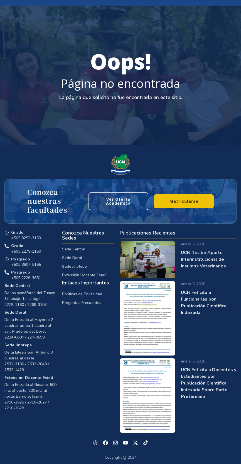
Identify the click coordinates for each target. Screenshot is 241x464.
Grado (17, 232)
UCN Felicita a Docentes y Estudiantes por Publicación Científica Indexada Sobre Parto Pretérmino (208, 383)
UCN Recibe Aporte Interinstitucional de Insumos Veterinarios (203, 259)
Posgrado (20, 259)
